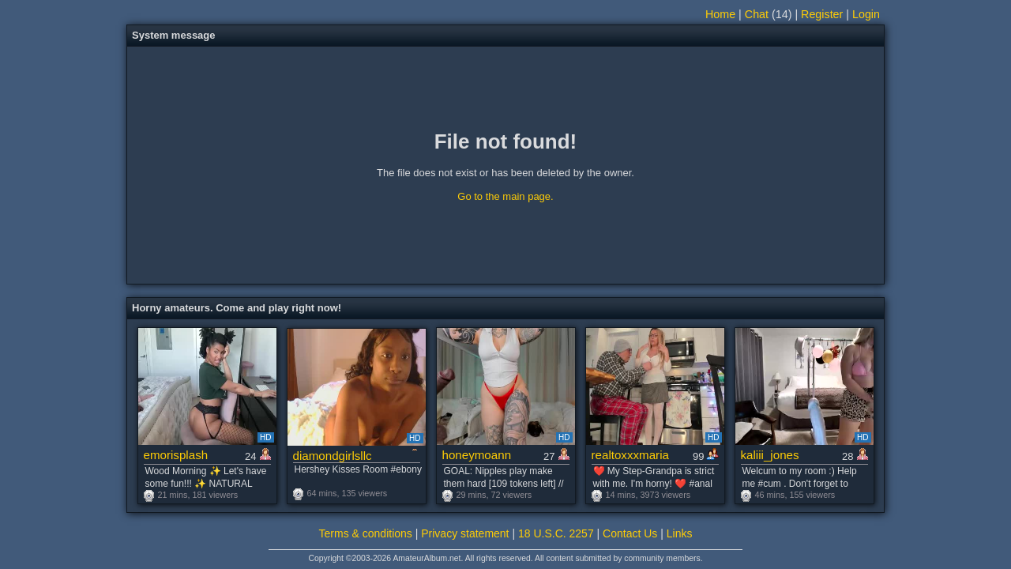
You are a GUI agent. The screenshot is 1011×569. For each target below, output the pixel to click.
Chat (757, 14)
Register (822, 14)
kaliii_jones (770, 455)
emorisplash (176, 455)
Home (720, 14)
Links (680, 533)
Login (866, 14)
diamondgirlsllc (332, 455)
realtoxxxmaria (630, 455)
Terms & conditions (365, 533)
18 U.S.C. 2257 (556, 533)
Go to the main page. (505, 196)
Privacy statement (465, 533)
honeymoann (477, 455)
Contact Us (630, 533)
